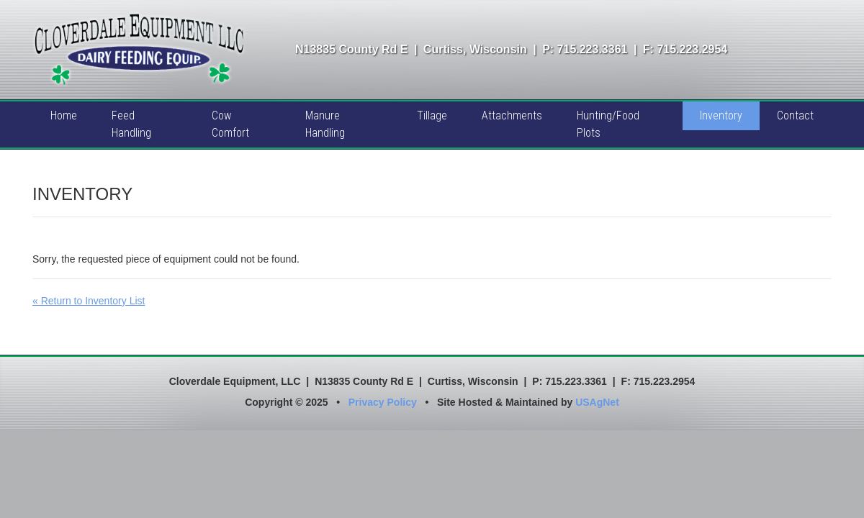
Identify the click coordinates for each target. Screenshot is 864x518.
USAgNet (597, 402)
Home (63, 115)
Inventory (721, 115)
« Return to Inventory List (88, 300)
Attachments (512, 115)
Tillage (432, 115)
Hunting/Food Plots (608, 124)
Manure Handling (325, 124)
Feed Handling (131, 124)
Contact (795, 115)
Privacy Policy (382, 402)
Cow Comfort (230, 124)
